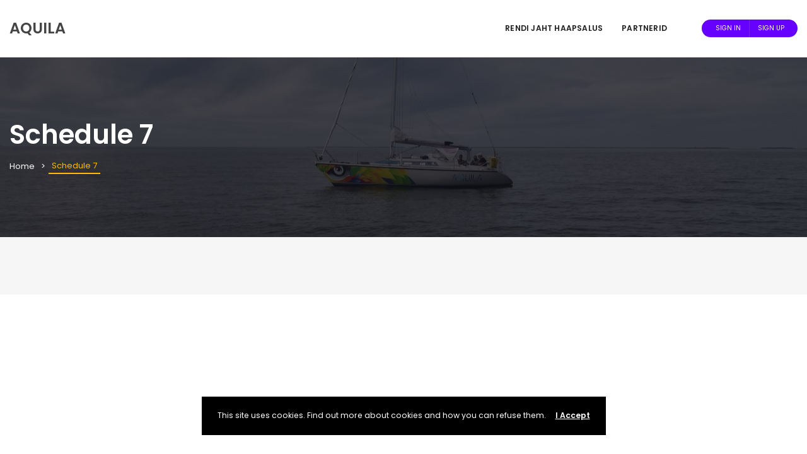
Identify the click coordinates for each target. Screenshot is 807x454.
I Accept (572, 415)
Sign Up (771, 28)
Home (22, 166)
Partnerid (644, 28)
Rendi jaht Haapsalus (554, 28)
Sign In (728, 28)
